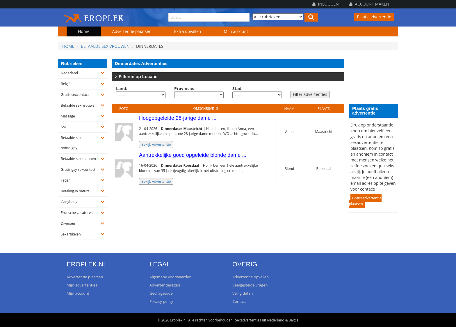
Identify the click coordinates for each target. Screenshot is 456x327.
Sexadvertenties (248, 320)
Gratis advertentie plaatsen (365, 201)
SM (63, 126)
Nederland (69, 73)
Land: (121, 88)
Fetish (65, 180)
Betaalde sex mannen (78, 158)
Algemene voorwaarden (170, 276)
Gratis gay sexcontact (78, 169)
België (66, 83)
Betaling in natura (75, 191)
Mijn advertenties (82, 285)
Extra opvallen (187, 31)
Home (84, 31)
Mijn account (236, 31)
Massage (68, 116)
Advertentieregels (165, 285)
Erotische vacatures (76, 212)
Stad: (237, 88)
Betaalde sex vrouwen (105, 46)
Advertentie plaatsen (132, 31)
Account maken (369, 4)
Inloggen (325, 4)
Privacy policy (161, 301)
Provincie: (184, 88)
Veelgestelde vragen (250, 285)
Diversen (68, 223)
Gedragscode (161, 293)
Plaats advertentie (374, 17)
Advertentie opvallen (250, 276)
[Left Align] (311, 17)
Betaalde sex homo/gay (71, 142)
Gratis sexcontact (75, 94)
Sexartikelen (71, 234)
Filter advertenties (310, 94)
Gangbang (69, 201)
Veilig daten (242, 293)
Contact (239, 301)
